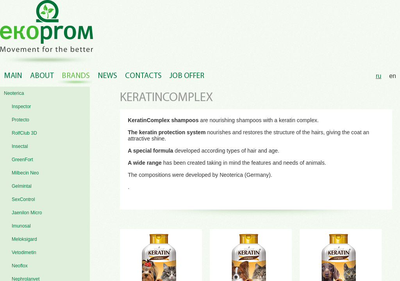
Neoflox (20, 266)
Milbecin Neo (25, 173)
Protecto (20, 120)
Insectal (20, 146)
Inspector (21, 106)
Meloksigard (24, 239)
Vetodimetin (24, 252)
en (392, 76)
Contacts (143, 76)
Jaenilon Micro (27, 212)
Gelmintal (22, 186)
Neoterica (14, 93)
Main (13, 76)
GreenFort (22, 159)
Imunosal (21, 226)
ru (378, 76)
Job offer (187, 76)
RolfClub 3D (24, 133)
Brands (76, 76)
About (42, 76)
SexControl (23, 199)
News (107, 76)
